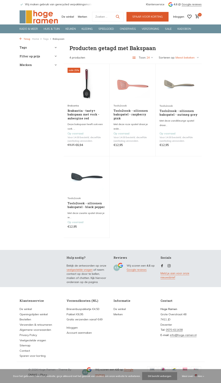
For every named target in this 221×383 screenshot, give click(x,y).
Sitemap (25, 345)
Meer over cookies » (193, 376)
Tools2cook (120, 105)
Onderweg (128, 29)
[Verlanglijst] (189, 16)
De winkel (68, 16)
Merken (82, 16)
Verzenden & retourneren (36, 324)
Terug (25, 38)
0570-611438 (174, 330)
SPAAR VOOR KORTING (147, 16)
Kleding (87, 29)
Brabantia (73, 105)
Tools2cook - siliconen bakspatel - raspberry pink (131, 114)
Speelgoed (106, 29)
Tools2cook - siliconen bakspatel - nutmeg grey (179, 113)
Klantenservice (155, 4)
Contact (25, 350)
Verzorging (150, 29)
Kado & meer (29, 29)
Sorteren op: (167, 57)
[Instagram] (169, 266)
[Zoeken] (108, 17)
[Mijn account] (178, 16)
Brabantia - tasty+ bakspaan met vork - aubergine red (83, 114)
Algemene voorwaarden (35, 330)
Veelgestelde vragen (33, 340)
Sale (168, 29)
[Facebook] (162, 266)
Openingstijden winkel (34, 314)
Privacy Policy (28, 335)
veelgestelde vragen (80, 269)
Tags (47, 38)
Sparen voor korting (33, 356)
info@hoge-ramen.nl (183, 335)
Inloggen (72, 327)
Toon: (142, 57)
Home (37, 38)
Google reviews (192, 4)
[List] (134, 57)
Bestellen (25, 319)
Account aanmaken (79, 332)
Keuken (71, 29)
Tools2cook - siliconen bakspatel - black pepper (86, 205)
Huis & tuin (52, 29)
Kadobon (184, 29)
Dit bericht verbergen (159, 376)
